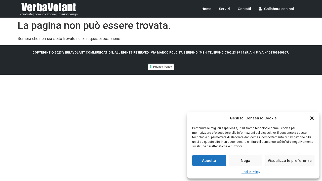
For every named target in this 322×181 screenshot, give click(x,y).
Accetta (209, 160)
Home (206, 9)
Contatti (244, 9)
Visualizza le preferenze (290, 160)
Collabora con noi (276, 9)
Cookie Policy (251, 172)
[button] (311, 118)
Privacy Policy (162, 66)
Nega (245, 160)
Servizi (224, 9)
